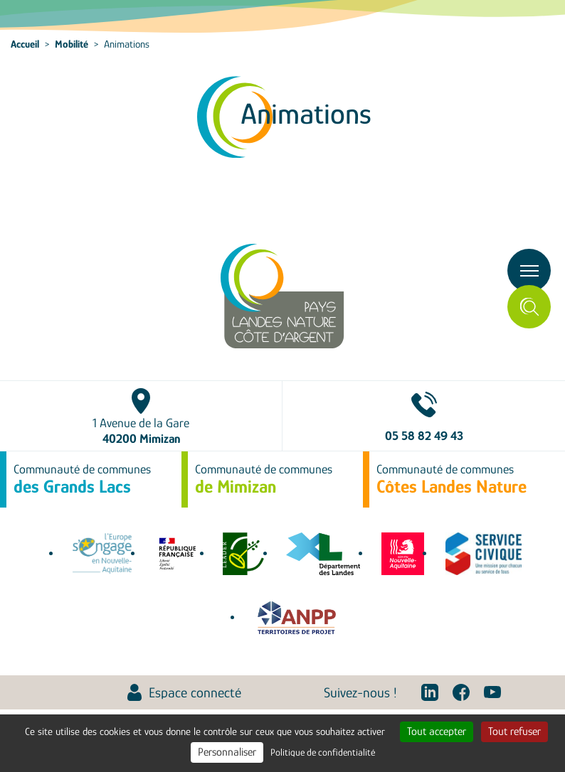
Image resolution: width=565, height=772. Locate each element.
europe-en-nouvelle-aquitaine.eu (102, 554)
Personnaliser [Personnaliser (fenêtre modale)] (227, 752)
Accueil (25, 44)
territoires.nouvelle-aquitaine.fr (403, 554)
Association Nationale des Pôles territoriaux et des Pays (296, 618)
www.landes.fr (323, 554)
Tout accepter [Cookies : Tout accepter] (436, 731)
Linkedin (429, 692)
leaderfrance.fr (244, 554)
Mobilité (71, 44)
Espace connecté (195, 692)
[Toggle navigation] (529, 270)
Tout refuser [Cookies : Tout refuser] (514, 731)
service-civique (483, 554)
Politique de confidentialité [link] (322, 752)
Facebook (461, 692)
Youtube (492, 692)
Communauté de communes (82, 479)
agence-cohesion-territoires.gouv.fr (177, 554)
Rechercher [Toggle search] (529, 306)
